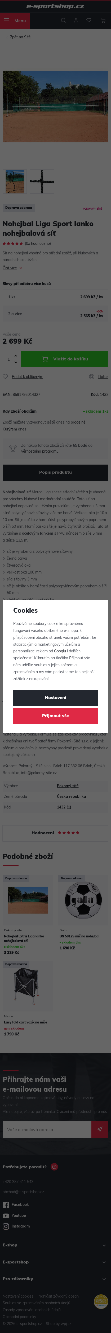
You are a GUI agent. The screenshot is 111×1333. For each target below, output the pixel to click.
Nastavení (55, 698)
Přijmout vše (55, 716)
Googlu (60, 651)
